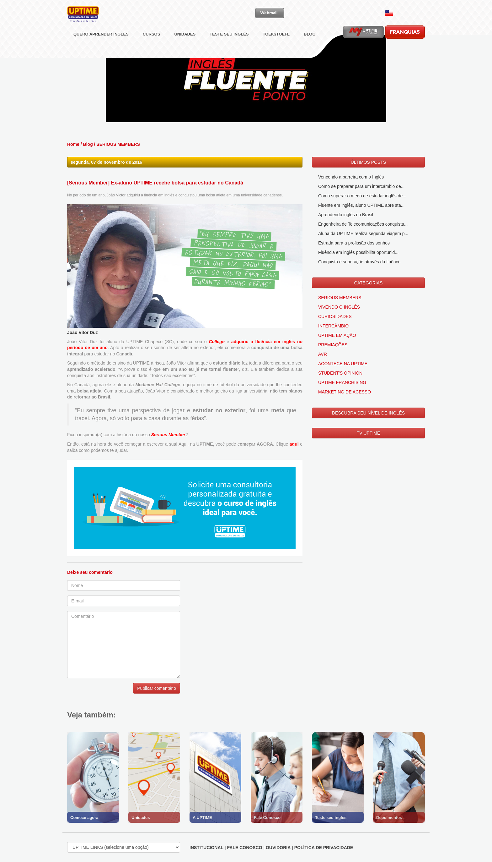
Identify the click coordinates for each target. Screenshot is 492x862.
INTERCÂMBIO (333, 325)
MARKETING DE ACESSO (344, 391)
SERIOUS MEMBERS (118, 144)
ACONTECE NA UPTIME (342, 363)
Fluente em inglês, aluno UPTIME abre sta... (361, 205)
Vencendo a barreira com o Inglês (351, 176)
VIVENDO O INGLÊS (339, 307)
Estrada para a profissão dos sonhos (354, 242)
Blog (88, 144)
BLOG (310, 48)
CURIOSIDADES (335, 316)
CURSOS (151, 48)
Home (73, 144)
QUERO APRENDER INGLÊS (101, 48)
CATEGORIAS (368, 282)
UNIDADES (184, 48)
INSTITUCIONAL (206, 847)
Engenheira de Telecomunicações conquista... (363, 224)
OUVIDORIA (278, 847)
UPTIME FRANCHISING (342, 382)
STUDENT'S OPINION (340, 373)
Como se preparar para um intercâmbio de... (361, 186)
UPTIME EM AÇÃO (337, 335)
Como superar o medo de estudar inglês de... (362, 195)
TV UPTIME (368, 433)
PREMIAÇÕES (332, 344)
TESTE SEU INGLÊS (229, 48)
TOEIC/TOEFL (276, 48)
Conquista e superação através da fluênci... (360, 261)
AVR (322, 354)
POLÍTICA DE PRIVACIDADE (323, 847)
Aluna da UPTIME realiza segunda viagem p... (363, 233)
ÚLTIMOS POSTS (368, 162)
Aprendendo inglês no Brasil (345, 214)
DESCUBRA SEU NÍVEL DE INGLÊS (368, 412)
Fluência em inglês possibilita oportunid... (358, 252)
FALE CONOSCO (244, 847)
